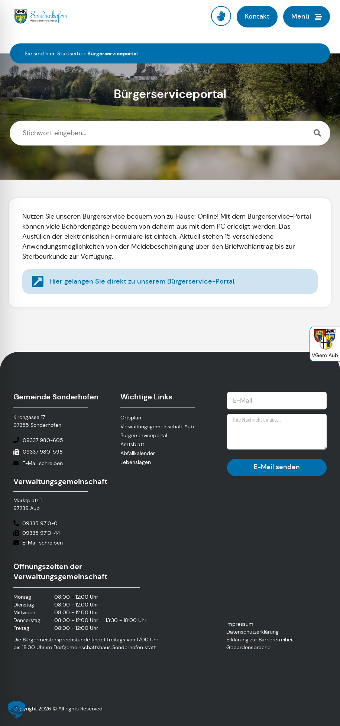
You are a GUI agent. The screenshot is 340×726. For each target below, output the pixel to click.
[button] (16, 709)
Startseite (69, 53)
